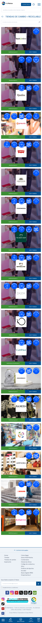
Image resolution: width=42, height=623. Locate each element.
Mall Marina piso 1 (13, 137)
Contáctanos (25, 559)
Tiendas (6, 557)
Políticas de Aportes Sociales (27, 569)
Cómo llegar (25, 555)
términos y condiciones (12, 587)
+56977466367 (26, 609)
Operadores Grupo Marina (25, 612)
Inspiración (7, 562)
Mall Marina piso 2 (13, 108)
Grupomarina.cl (26, 575)
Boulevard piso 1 (13, 80)
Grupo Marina (13, 612)
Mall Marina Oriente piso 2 (13, 363)
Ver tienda (33, 52)
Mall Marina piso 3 (13, 52)
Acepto (10, 587)
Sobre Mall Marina (27, 557)
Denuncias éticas (26, 562)
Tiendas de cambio (10, 559)
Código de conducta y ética (28, 565)
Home (6, 555)
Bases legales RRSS (27, 573)
